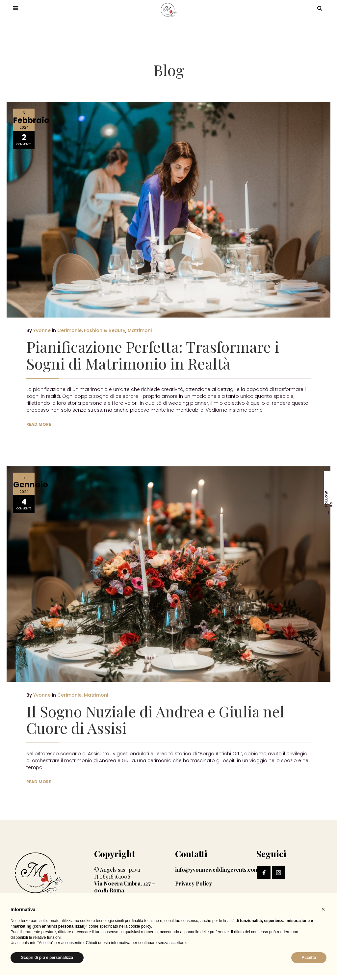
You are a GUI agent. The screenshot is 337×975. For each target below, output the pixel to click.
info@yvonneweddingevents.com (217, 869)
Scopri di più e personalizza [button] (47, 957)
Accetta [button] (309, 957)
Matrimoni (140, 330)
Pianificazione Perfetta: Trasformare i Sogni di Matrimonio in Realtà (152, 354)
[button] (323, 909)
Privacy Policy (193, 883)
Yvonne (42, 330)
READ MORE (38, 424)
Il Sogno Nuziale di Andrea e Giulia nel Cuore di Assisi (155, 713)
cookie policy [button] (140, 926)
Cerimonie (69, 330)
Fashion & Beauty (104, 330)
